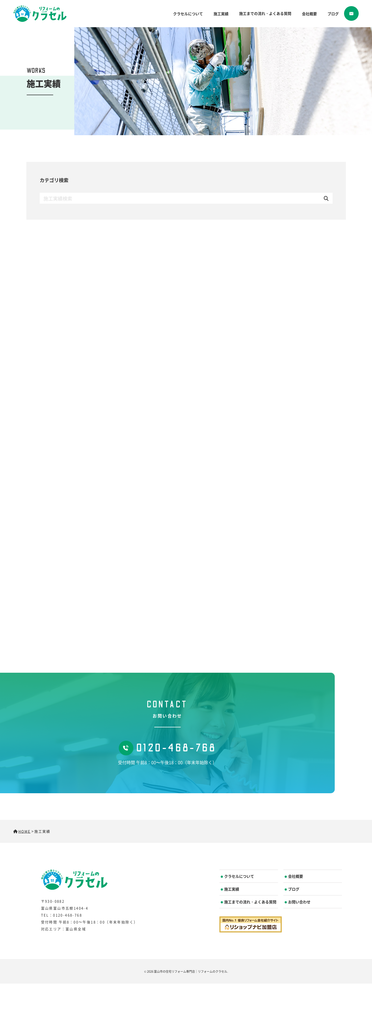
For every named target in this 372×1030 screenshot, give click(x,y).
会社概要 (309, 13)
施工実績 (221, 13)
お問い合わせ (299, 902)
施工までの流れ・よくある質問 (265, 13)
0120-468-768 (167, 748)
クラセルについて (188, 13)
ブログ (333, 13)
